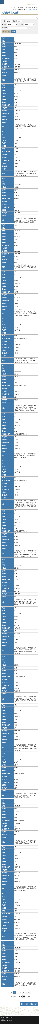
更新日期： (4, 1002)
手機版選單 (2, 2)
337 (29, 976)
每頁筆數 (14, 981)
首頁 (14, 7)
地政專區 (20, 7)
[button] (23, 981)
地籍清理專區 (19, 9)
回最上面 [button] (33, 988)
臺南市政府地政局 (20, 2)
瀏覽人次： (4, 1004)
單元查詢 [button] (36, 18)
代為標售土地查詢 (31, 9)
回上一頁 (24, 988)
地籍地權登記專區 (31, 7)
